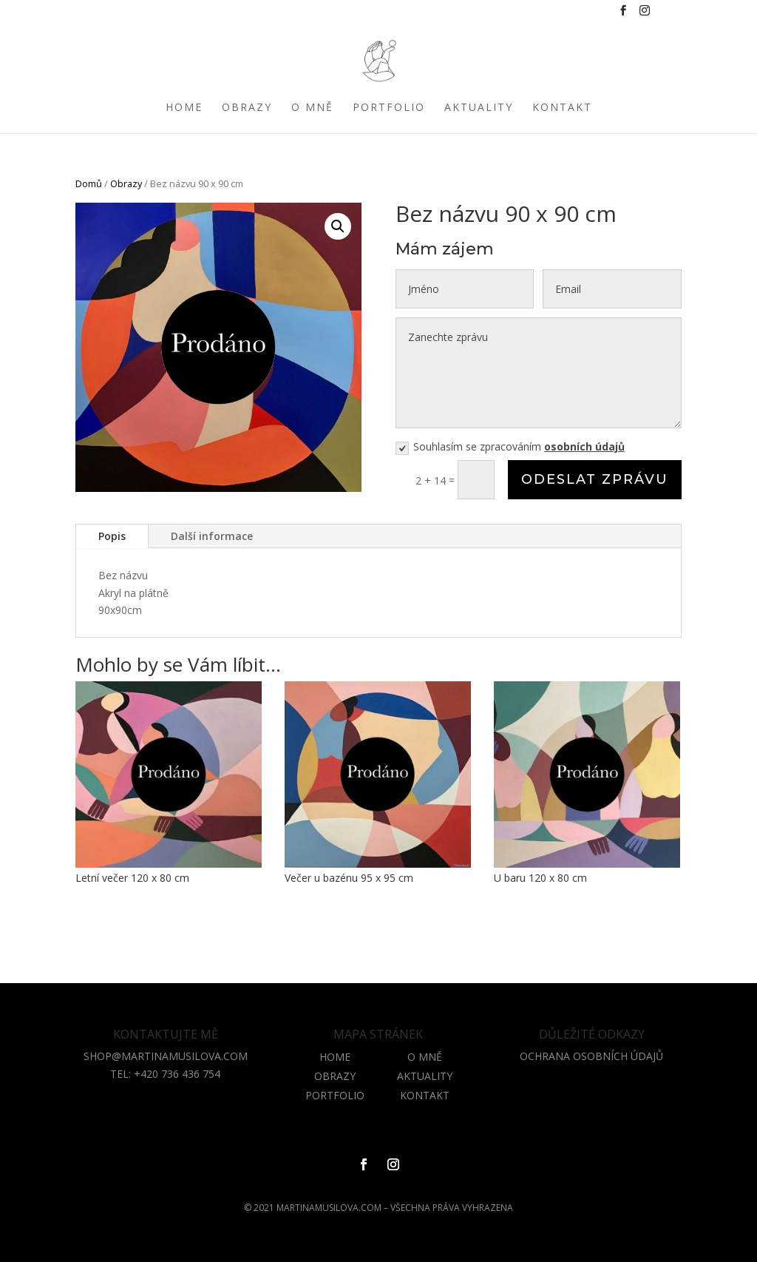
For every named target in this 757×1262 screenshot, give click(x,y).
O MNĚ (424, 1057)
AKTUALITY (424, 1076)
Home (184, 108)
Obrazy (247, 108)
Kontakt (562, 108)
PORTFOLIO (334, 1095)
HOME (334, 1057)
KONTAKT (424, 1095)
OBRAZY (335, 1076)
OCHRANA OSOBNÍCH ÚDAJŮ (591, 1056)
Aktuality (478, 108)
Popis (112, 536)
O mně (312, 108)
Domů (88, 183)
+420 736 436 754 (177, 1074)
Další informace (212, 536)
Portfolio (389, 108)
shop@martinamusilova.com (166, 1056)
